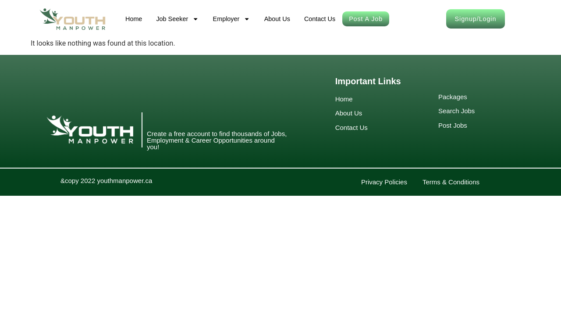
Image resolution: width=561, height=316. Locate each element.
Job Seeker (177, 18)
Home (133, 18)
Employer (231, 18)
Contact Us (319, 18)
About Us (277, 18)
